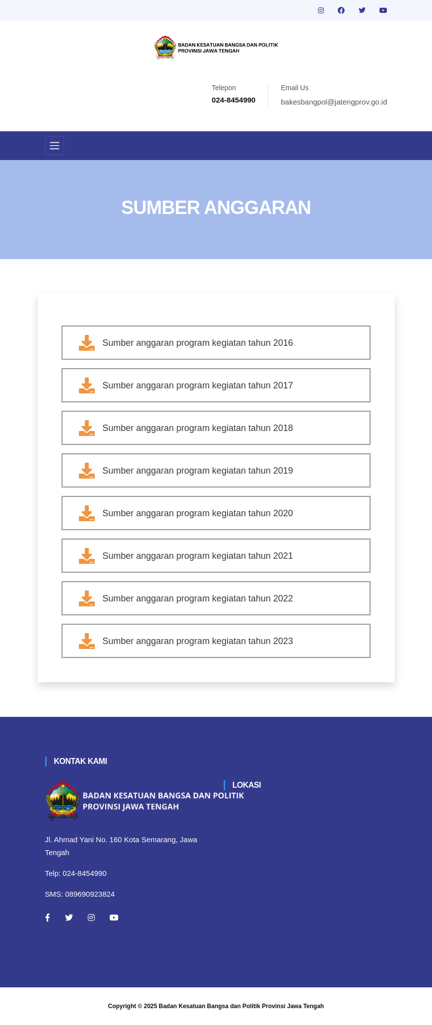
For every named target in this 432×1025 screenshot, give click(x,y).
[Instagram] (91, 917)
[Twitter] (69, 917)
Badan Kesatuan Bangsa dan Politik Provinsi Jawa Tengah (241, 1006)
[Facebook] (48, 917)
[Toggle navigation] (54, 145)
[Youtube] (114, 917)
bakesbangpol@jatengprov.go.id (334, 102)
